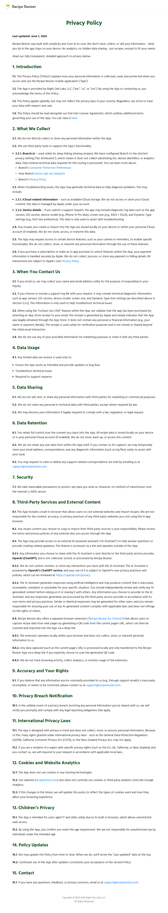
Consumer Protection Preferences (50, 168)
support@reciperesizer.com (29, 466)
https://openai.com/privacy (73, 575)
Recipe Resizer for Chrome (105, 618)
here (74, 118)
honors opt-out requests (49, 173)
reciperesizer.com (46, 780)
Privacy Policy (37, 179)
